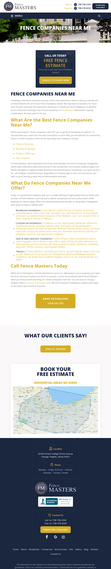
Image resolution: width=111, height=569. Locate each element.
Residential (34, 549)
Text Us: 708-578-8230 (55, 523)
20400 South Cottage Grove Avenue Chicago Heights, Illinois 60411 (55, 455)
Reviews (94, 549)
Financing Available (100, 6)
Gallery (78, 549)
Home (16, 549)
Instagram (64, 537)
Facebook (47, 537)
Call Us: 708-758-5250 (55, 520)
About (23, 549)
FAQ (71, 549)
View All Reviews (55, 349)
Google (55, 537)
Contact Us (55, 554)
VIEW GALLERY (56, 303)
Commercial (46, 549)
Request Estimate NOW (55, 80)
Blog (86, 549)
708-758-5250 (84, 4)
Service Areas (61, 549)
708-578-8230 (84, 8)
